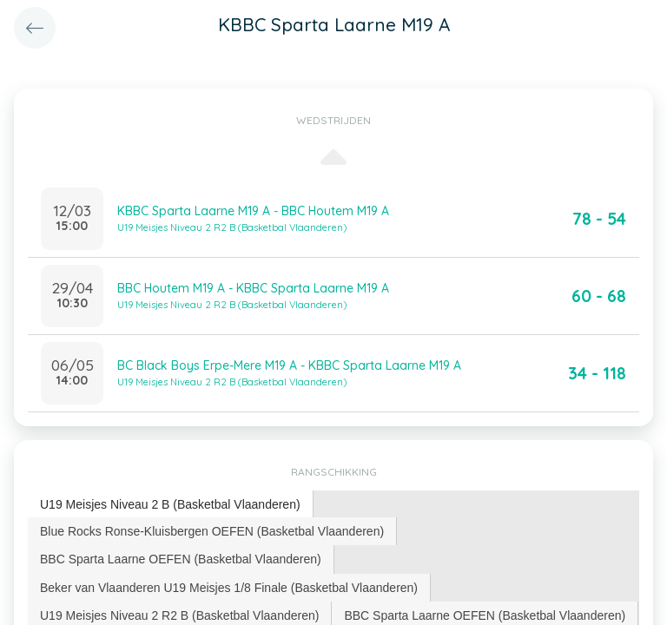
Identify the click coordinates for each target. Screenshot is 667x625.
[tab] (171, 504)
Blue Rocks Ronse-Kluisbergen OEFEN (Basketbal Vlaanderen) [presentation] (212, 531)
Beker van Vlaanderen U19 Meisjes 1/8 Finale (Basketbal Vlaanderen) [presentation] (229, 588)
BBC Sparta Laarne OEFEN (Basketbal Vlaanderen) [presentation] (180, 559)
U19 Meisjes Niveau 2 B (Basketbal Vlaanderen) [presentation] (170, 504)
